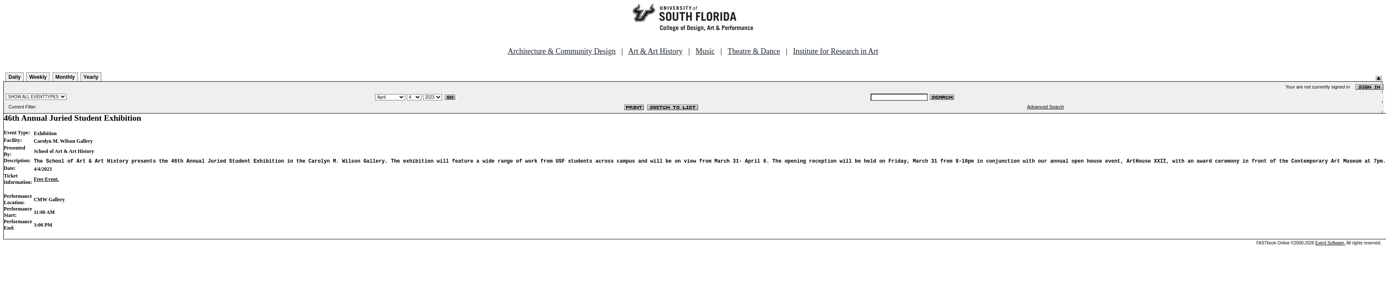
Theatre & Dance (753, 51)
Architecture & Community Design (561, 51)
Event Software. (1330, 243)
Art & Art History (655, 51)
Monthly (65, 77)
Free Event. (46, 179)
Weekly (38, 77)
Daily (14, 77)
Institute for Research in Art (835, 51)
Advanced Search (1045, 106)
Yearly (90, 77)
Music (705, 51)
